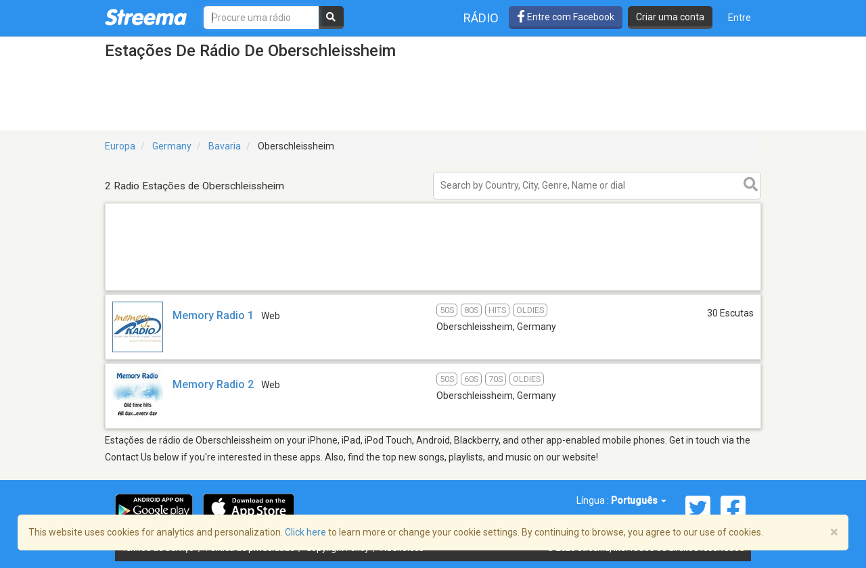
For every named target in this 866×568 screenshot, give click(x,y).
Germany (171, 146)
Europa (120, 146)
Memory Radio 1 (213, 315)
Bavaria (224, 146)
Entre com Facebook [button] (565, 16)
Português (638, 500)
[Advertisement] (433, 289)
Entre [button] (739, 17)
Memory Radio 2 (213, 384)
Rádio (481, 18)
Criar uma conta (670, 16)
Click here (305, 532)
